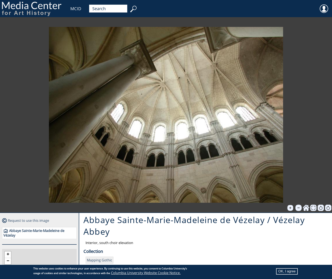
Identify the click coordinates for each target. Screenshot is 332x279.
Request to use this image (28, 220)
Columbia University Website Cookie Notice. (146, 273)
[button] (8, 254)
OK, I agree (287, 271)
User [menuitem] (324, 6)
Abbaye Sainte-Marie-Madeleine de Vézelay (33, 233)
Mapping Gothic (99, 260)
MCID (75, 8)
